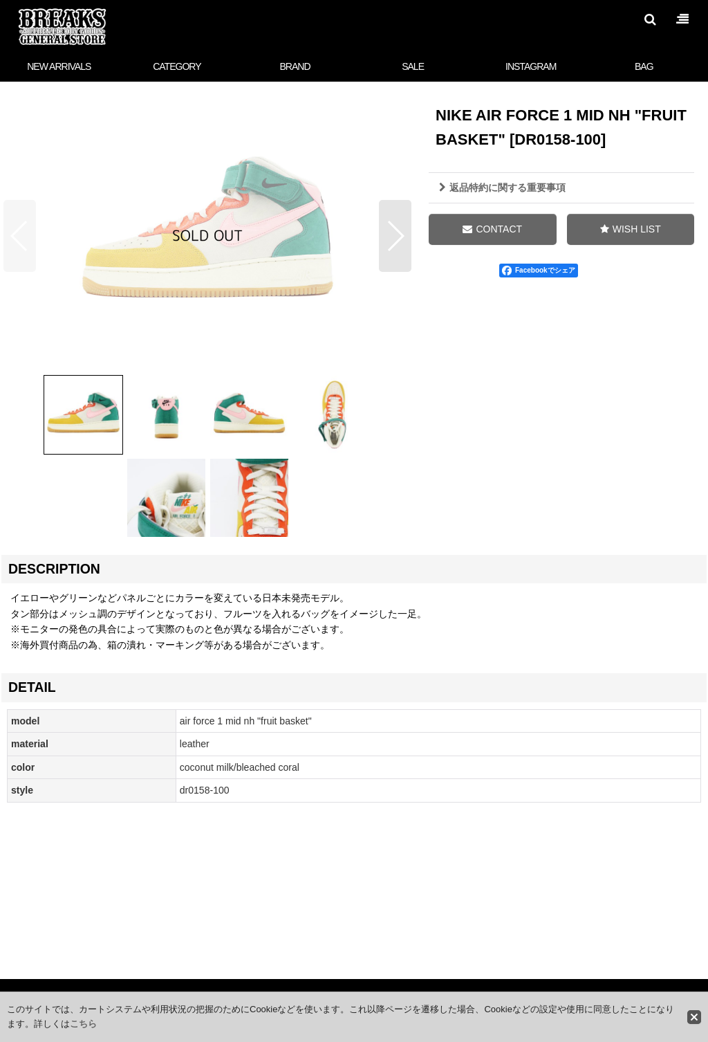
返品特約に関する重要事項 (502, 187)
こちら (83, 1023)
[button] (649, 19)
